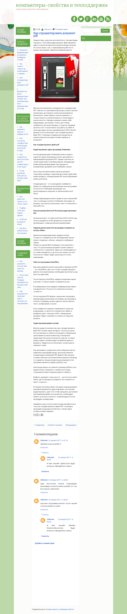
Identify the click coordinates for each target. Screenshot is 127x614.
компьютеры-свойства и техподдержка (62, 5)
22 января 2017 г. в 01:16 (58, 440)
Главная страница (55, 425)
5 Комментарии (61, 29)
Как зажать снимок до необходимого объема (22, 69)
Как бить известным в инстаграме (22, 230)
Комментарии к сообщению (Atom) (60, 609)
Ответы (45, 453)
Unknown (47, 29)
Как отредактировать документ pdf (54, 34)
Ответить (44, 448)
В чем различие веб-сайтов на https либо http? (22, 176)
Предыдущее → (71, 425)
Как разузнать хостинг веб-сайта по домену (22, 266)
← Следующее (38, 425)
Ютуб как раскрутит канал (22, 221)
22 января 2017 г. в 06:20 (58, 480)
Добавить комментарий (44, 543)
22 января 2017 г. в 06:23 (58, 500)
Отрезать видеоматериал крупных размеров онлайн (22, 55)
